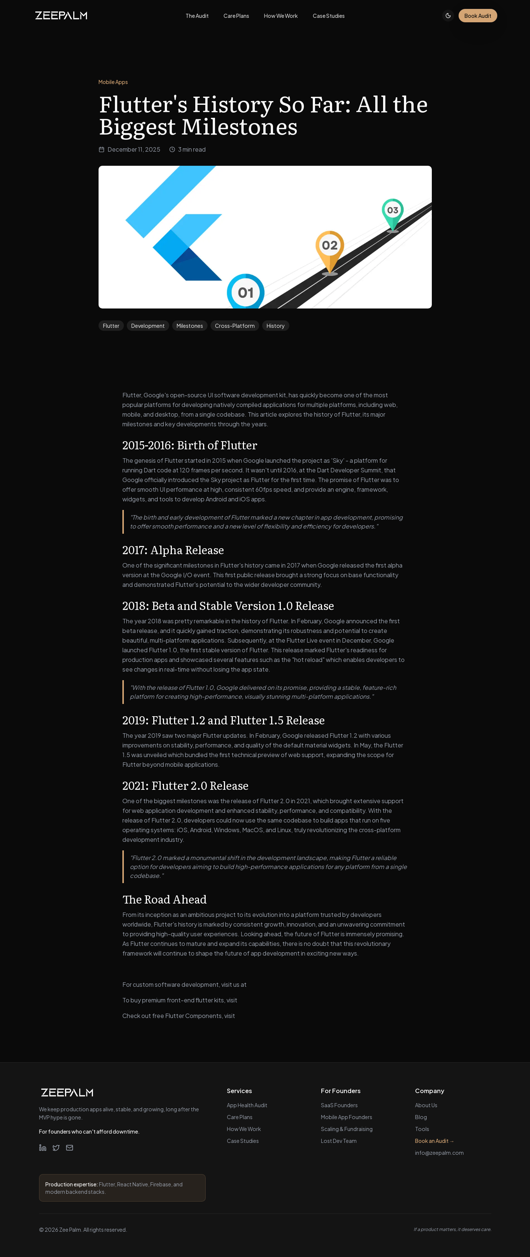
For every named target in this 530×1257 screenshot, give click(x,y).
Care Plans (240, 1117)
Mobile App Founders (346, 1117)
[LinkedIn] (42, 1147)
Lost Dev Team (339, 1140)
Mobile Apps (113, 81)
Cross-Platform (235, 325)
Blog (421, 1117)
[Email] (69, 1147)
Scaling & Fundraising (347, 1128)
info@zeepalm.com (439, 1152)
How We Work (244, 1128)
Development (148, 325)
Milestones (190, 325)
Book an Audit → (434, 1140)
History (276, 325)
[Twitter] (56, 1147)
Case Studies (243, 1140)
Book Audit (478, 15)
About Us (426, 1105)
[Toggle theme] (448, 16)
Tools (422, 1128)
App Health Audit (247, 1105)
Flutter (111, 325)
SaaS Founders (339, 1105)
